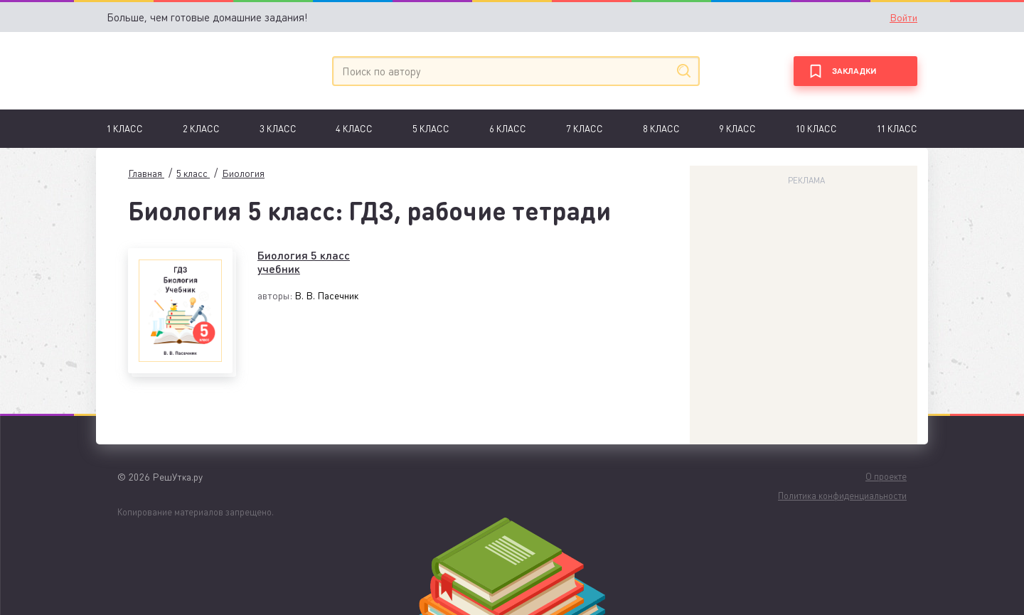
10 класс (816, 128)
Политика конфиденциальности (842, 495)
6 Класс (507, 128)
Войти (903, 17)
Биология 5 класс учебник (303, 261)
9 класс (737, 128)
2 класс (201, 128)
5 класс (430, 128)
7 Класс (584, 128)
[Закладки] (855, 71)
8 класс (661, 128)
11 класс (897, 128)
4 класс (354, 128)
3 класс (278, 128)
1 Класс (125, 128)
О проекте (886, 476)
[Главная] (172, 71)
